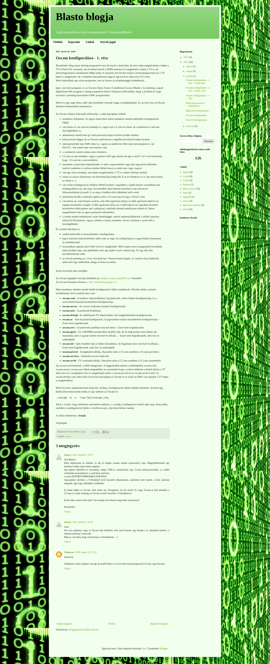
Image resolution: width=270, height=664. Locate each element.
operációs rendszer (192, 205)
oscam (68, 436)
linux (185, 192)
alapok (186, 172)
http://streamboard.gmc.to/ (103, 281)
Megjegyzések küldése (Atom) (83, 629)
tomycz (67, 455)
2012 (186, 57)
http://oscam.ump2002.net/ (116, 278)
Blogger (164, 648)
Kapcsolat (74, 41)
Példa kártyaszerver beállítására (195, 104)
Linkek (90, 41)
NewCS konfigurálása (196, 120)
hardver (186, 184)
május (189, 71)
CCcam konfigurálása (196, 115)
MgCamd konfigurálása (197, 110)
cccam (186, 176)
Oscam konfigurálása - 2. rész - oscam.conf (198, 89)
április (189, 76)
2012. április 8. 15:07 (82, 455)
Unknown (69, 552)
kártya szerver (189, 188)
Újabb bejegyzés (65, 623)
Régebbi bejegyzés (159, 623)
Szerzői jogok (108, 41)
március (190, 126)
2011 (186, 62)
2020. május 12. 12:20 (86, 552)
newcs (186, 201)
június (189, 66)
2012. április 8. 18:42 (82, 522)
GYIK (186, 180)
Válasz (67, 511)
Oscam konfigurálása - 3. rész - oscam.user (198, 81)
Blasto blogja (84, 16)
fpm (144, 648)
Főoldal (57, 41)
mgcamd (187, 197)
